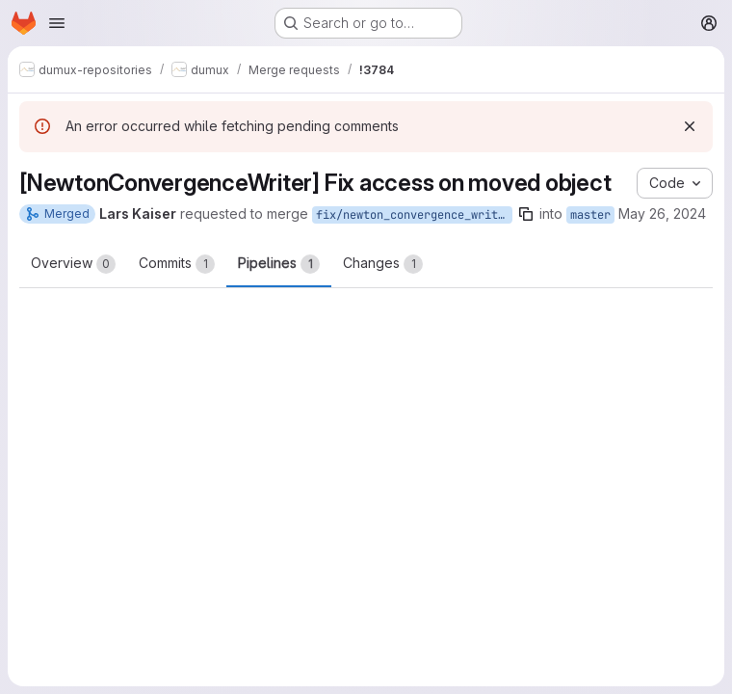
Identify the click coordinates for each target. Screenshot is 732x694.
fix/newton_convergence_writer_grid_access (414, 215)
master (590, 215)
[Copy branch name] (525, 214)
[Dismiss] (689, 126)
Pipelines (279, 264)
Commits (177, 264)
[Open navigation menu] (56, 23)
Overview (73, 264)
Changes (383, 264)
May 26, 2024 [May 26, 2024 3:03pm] (662, 213)
